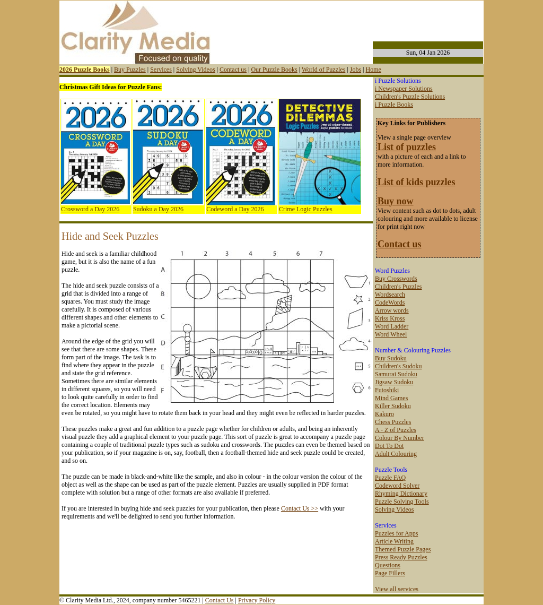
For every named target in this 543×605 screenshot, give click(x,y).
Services (161, 69)
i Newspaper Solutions (404, 88)
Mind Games (391, 398)
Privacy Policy (256, 600)
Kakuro (384, 414)
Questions (387, 565)
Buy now (396, 201)
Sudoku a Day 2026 (158, 209)
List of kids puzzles (417, 182)
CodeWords (390, 302)
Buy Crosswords (396, 278)
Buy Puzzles (130, 69)
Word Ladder (391, 326)
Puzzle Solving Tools (402, 501)
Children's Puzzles (398, 286)
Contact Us (219, 600)
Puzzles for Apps (396, 533)
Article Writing (394, 541)
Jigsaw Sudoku (394, 382)
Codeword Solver (397, 485)
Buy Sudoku (391, 358)
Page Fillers (390, 573)
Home (373, 69)
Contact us (233, 69)
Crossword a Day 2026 (90, 209)
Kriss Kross (390, 318)
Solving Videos (195, 69)
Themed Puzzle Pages (403, 549)
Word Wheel (391, 334)
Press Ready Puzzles (401, 557)
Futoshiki (387, 390)
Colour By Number (399, 438)
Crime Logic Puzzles (305, 209)
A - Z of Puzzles (395, 430)
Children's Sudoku (398, 366)
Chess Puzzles (393, 422)
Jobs (355, 69)
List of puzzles (407, 147)
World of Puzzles (323, 69)
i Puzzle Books (394, 104)
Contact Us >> (299, 508)
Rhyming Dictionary (401, 493)
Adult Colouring (396, 453)
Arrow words (392, 310)
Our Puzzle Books (274, 69)
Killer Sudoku (393, 406)
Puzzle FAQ (390, 477)
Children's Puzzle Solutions (410, 96)
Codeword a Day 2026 (235, 209)
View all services (396, 589)
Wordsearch (390, 294)
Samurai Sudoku (396, 374)
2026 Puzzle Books (84, 69)
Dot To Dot (389, 446)
